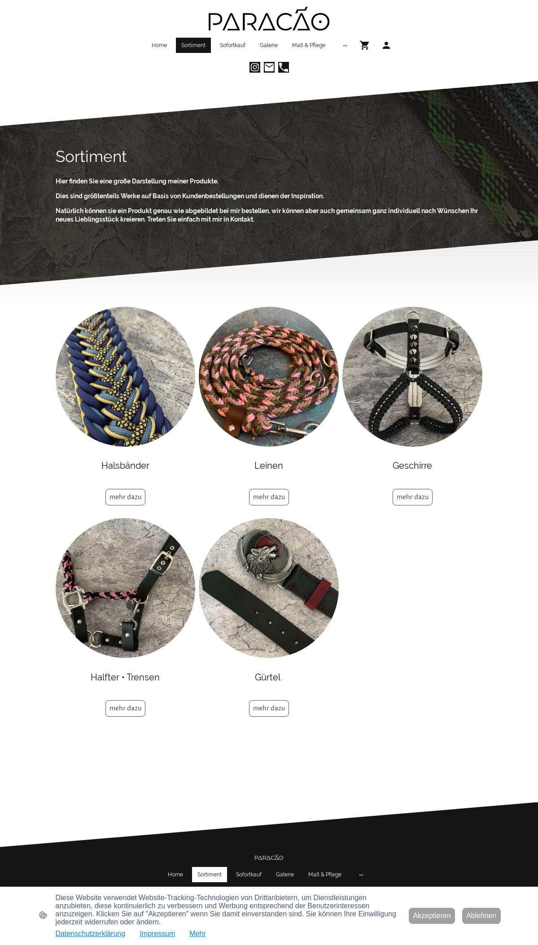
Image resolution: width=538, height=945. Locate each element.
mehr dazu (125, 497)
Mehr (197, 933)
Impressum (157, 933)
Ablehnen (481, 915)
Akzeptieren (432, 915)
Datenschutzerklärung (91, 933)
